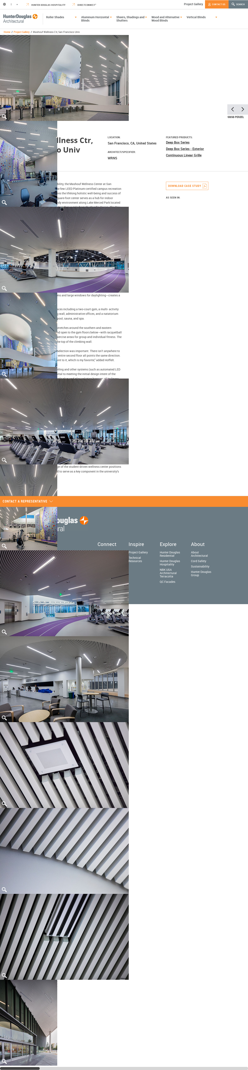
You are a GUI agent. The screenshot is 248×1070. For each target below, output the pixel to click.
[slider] (20, 1068)
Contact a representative (28, 501)
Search (238, 4)
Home (7, 32)
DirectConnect (84, 4)
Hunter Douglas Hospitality (46, 4)
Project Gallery (193, 4)
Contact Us (216, 4)
